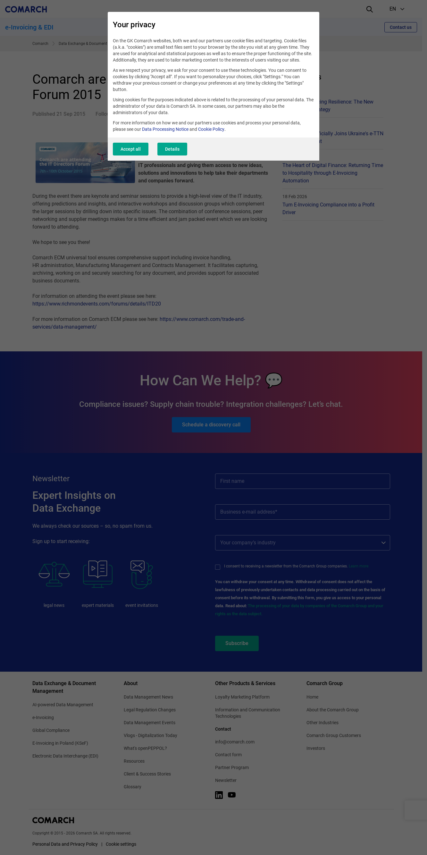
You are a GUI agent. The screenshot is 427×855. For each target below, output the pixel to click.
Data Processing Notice (165, 129)
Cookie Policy (211, 129)
